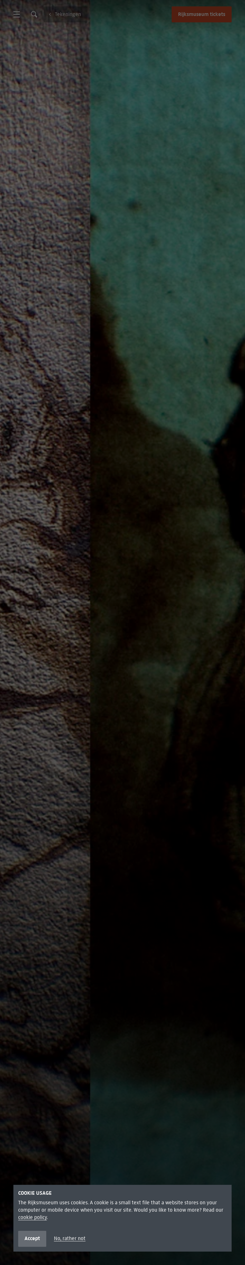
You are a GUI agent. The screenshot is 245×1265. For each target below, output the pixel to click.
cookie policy (32, 1217)
